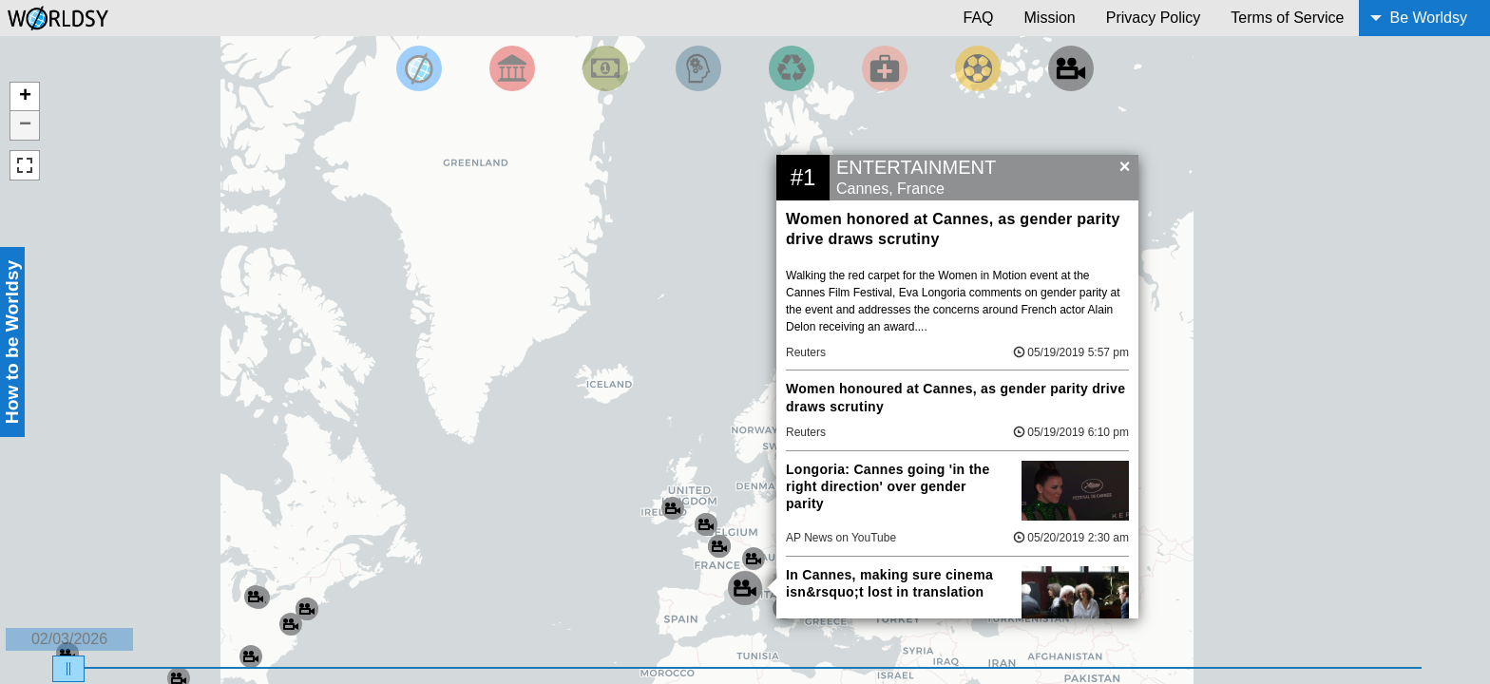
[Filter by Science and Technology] (698, 68)
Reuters (806, 352)
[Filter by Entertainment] (1071, 68)
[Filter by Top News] (419, 68)
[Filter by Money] (605, 68)
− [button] (25, 125)
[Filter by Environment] (791, 68)
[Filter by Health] (884, 68)
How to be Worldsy (12, 342)
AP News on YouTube (841, 537)
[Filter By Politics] (512, 68)
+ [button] (25, 97)
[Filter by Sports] (978, 68)
